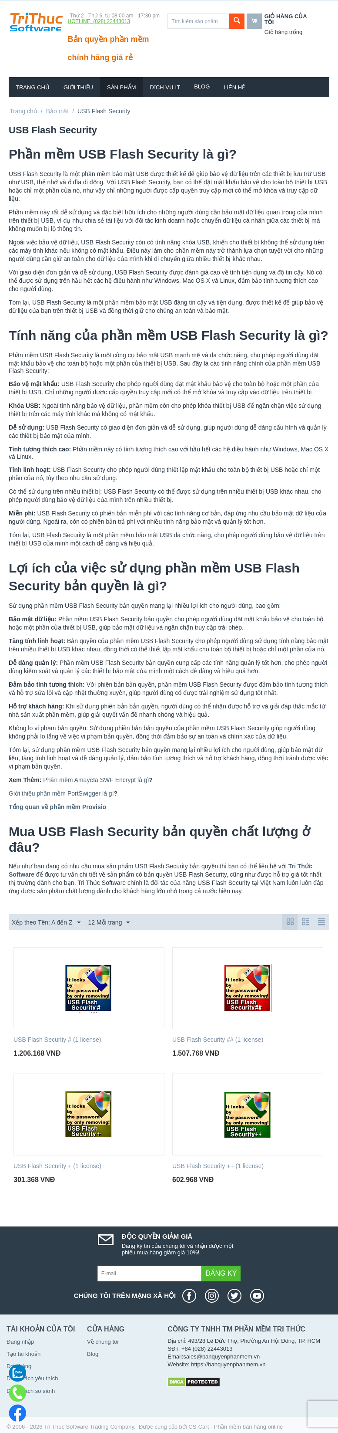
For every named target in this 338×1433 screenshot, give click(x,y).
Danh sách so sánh (31, 1391)
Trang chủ (33, 87)
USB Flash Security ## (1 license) (217, 1039)
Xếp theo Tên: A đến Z (46, 922)
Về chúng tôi (102, 1341)
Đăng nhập (20, 1341)
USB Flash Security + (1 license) (57, 1165)
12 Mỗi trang (109, 922)
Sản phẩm (121, 87)
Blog (202, 86)
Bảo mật (57, 111)
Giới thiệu (78, 87)
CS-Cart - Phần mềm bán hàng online (235, 1426)
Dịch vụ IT (165, 87)
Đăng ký (221, 1273)
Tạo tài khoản (23, 1354)
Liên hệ (234, 87)
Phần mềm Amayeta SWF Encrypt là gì (96, 779)
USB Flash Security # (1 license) (57, 1039)
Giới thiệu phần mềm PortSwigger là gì (61, 793)
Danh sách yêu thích (32, 1378)
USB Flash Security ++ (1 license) (218, 1165)
